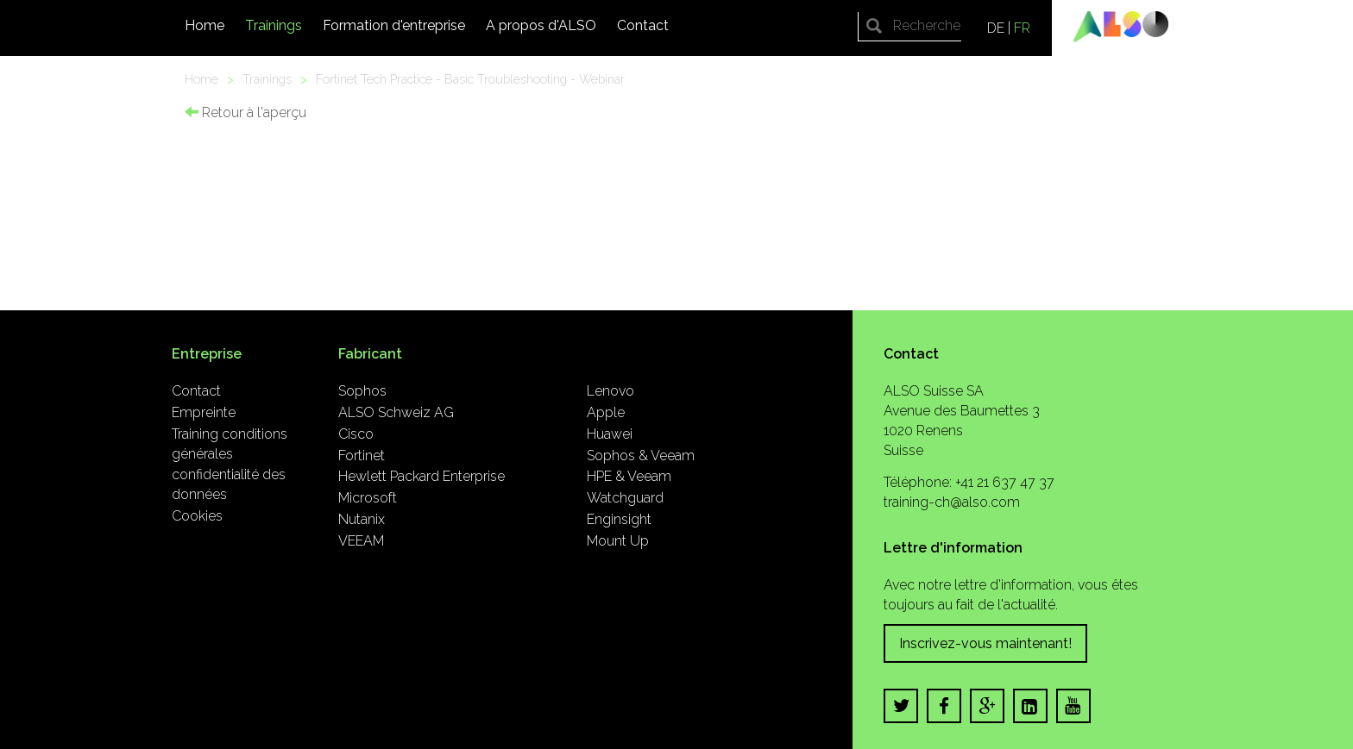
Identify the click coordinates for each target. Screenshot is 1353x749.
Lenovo (610, 391)
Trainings (273, 25)
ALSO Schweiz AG (396, 412)
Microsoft (367, 498)
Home (204, 25)
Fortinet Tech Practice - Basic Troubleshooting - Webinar (470, 79)
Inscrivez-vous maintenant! (985, 643)
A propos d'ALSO (541, 25)
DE (995, 28)
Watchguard (625, 498)
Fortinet (361, 455)
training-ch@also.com (952, 502)
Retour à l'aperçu (245, 112)
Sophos (362, 391)
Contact (643, 25)
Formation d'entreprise (394, 25)
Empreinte (204, 412)
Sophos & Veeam (641, 455)
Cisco (356, 434)
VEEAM (361, 541)
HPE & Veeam (629, 476)
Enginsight (619, 519)
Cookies (197, 516)
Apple (606, 412)
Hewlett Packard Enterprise (421, 476)
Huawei (609, 434)
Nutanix (361, 519)
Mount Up (618, 541)
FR (1022, 28)
